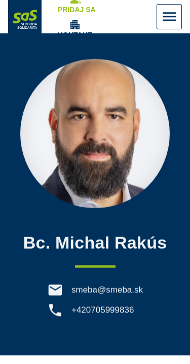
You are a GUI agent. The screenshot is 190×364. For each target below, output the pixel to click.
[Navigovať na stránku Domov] (25, 16)
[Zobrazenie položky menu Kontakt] (75, 29)
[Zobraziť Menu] (169, 16)
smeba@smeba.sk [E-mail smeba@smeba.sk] (107, 291)
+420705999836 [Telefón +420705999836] (102, 311)
